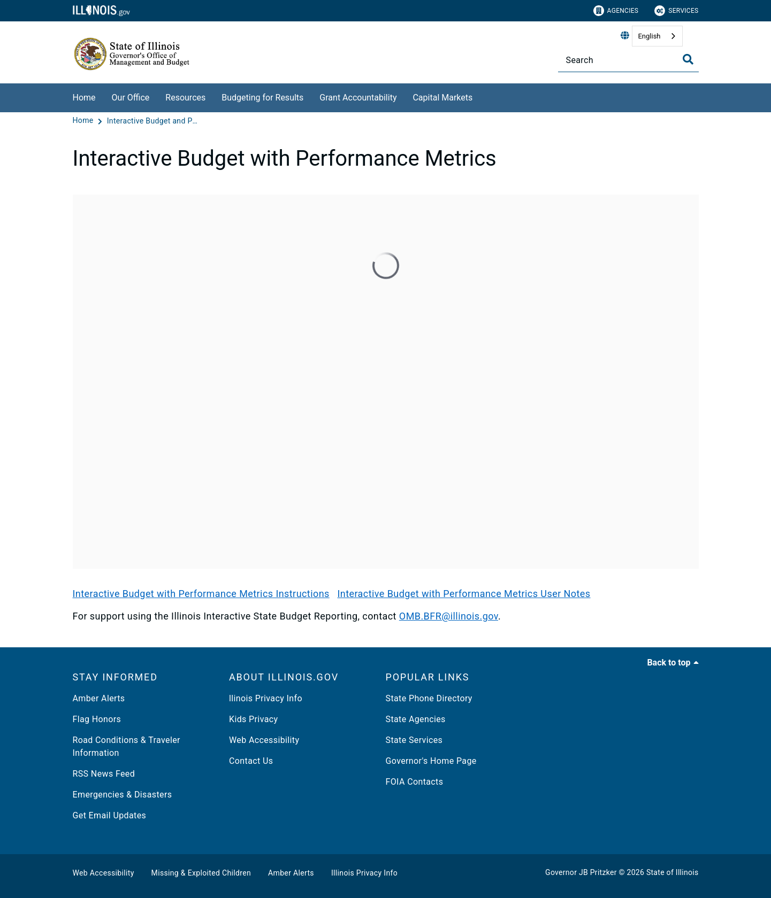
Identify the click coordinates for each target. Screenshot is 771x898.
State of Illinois (672, 872)
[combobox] (657, 36)
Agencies (616, 10)
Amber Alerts (99, 698)
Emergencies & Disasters (122, 794)
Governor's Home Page (431, 761)
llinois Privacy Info (265, 698)
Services (676, 10)
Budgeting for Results (262, 97)
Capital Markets (442, 97)
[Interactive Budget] (386, 382)
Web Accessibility (264, 740)
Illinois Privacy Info (364, 873)
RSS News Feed (104, 774)
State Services (414, 740)
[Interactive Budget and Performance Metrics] (152, 121)
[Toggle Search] (688, 59)
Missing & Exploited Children (201, 873)
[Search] (628, 60)
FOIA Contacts (415, 782)
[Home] (84, 121)
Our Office (131, 97)
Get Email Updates (110, 815)
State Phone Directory (429, 698)
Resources (185, 97)
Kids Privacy (253, 719)
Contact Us (251, 761)
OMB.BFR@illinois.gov (448, 616)
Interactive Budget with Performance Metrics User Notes (463, 593)
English (649, 36)
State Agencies (416, 719)
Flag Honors (97, 719)
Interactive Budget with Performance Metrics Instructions (201, 593)
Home (84, 97)
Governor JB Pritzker (581, 872)
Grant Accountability (357, 97)
